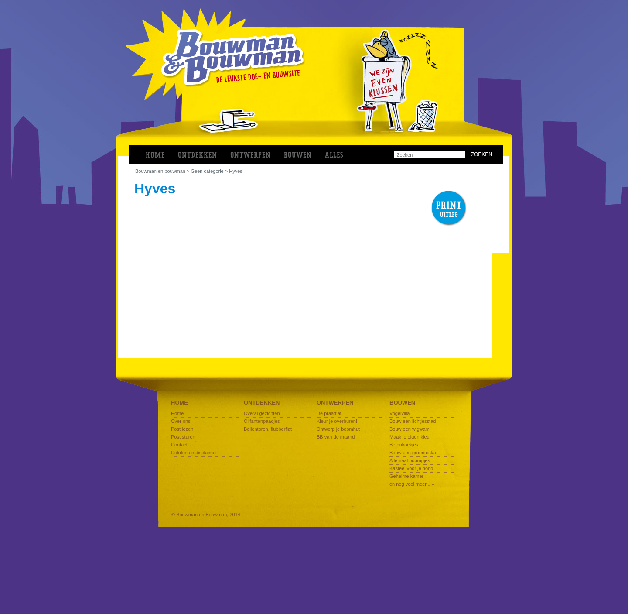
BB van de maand (336, 436)
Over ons (181, 421)
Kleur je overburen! (337, 421)
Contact (179, 444)
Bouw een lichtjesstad (412, 421)
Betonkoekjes (403, 444)
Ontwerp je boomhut (338, 429)
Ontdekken (262, 402)
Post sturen (183, 436)
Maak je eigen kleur (410, 436)
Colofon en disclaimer (194, 452)
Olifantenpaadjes (262, 421)
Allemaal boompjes (409, 460)
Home (155, 155)
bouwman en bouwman (160, 171)
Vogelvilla (399, 413)
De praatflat (329, 413)
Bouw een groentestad (413, 452)
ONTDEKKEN (197, 155)
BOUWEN (298, 155)
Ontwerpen (335, 402)
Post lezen (182, 429)
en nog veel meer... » (411, 484)
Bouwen (402, 402)
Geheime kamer (406, 476)
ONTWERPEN (250, 155)
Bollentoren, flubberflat (268, 429)
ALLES (334, 155)
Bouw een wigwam (409, 429)
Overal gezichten (262, 413)
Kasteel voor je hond (411, 468)
